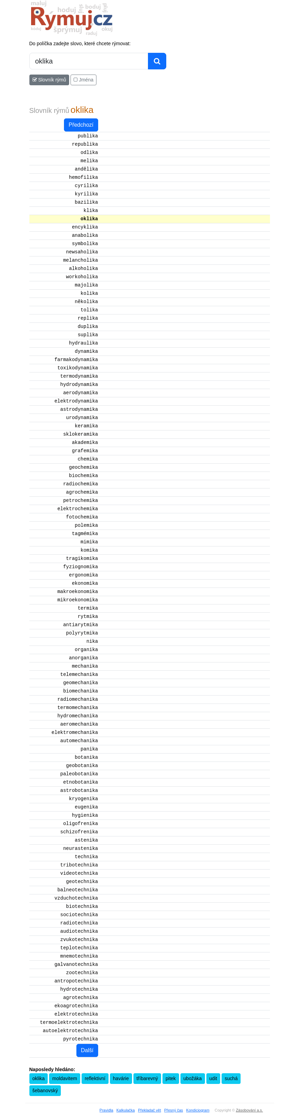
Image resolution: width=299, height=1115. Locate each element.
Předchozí (80, 125)
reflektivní (95, 1078)
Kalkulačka (125, 1110)
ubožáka (193, 1078)
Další (87, 1050)
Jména (83, 80)
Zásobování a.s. (249, 1110)
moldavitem (64, 1078)
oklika (38, 1078)
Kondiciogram (197, 1110)
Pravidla (106, 1110)
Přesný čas (173, 1110)
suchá (231, 1078)
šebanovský (45, 1090)
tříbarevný (147, 1078)
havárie (121, 1078)
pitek (171, 1078)
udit (213, 1078)
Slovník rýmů (49, 80)
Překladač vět (149, 1110)
